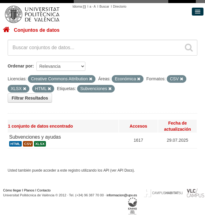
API (106, 170)
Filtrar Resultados (30, 98)
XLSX (40, 144)
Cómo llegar (12, 190)
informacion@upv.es (121, 195)
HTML (15, 144)
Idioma (80, 6)
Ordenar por (20, 66)
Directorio (119, 6)
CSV (28, 144)
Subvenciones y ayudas (35, 137)
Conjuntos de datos (36, 30)
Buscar (104, 6)
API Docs (125, 170)
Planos (29, 190)
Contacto (43, 190)
